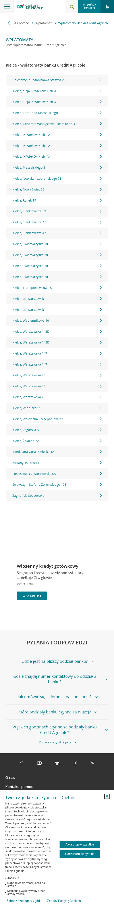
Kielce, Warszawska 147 (57, 353)
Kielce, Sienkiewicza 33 (57, 211)
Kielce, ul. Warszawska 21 (57, 299)
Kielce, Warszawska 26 (57, 375)
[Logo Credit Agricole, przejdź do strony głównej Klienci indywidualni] (30, 7)
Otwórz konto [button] (89, 6)
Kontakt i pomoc (17, 23)
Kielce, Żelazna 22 (57, 441)
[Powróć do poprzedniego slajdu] (89, 615)
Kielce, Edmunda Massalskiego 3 (57, 113)
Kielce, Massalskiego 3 (57, 167)
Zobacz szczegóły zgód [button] (23, 901)
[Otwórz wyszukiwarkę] (71, 6)
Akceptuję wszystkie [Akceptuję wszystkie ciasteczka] (80, 844)
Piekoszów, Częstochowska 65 (57, 474)
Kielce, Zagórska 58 (57, 430)
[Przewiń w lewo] (9, 23)
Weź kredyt (32, 596)
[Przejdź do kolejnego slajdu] (104, 615)
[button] (107, 796)
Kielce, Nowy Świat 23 (57, 189)
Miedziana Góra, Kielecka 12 (57, 452)
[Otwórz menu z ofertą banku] (7, 6)
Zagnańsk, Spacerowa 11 (57, 495)
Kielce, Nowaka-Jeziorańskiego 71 (57, 178)
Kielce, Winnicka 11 (57, 408)
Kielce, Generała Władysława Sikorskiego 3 (57, 124)
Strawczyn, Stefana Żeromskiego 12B (57, 484)
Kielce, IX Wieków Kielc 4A (57, 135)
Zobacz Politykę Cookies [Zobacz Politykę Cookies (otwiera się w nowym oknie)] (64, 901)
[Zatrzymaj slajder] (97, 615)
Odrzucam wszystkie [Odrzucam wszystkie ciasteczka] (80, 854)
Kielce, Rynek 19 (57, 200)
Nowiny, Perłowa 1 (57, 463)
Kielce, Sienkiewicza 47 (57, 222)
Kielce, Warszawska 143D (57, 331)
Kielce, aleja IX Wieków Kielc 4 (57, 91)
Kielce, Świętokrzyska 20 (57, 244)
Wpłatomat (43, 23)
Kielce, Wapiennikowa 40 (57, 320)
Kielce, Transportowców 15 (57, 288)
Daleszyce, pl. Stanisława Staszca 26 (57, 80)
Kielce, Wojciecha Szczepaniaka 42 (57, 419)
